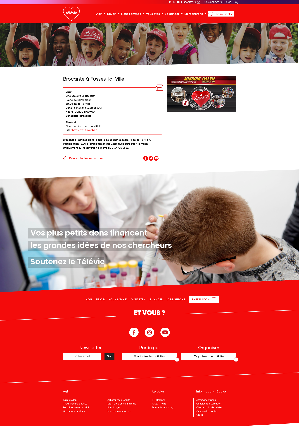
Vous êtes (153, 14)
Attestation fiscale (206, 400)
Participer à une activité (76, 407)
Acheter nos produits (118, 400)
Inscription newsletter (119, 411)
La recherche (193, 14)
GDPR (199, 415)
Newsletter (191, 2)
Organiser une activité (75, 403)
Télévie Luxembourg (162, 407)
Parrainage (113, 407)
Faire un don (224, 14)
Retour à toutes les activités (83, 158)
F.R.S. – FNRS (159, 403)
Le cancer (172, 14)
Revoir (111, 14)
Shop (228, 2)
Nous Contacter (213, 2)
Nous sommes (131, 14)
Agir (99, 14)
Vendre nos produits (74, 411)
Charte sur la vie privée (209, 407)
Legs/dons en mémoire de (121, 403)
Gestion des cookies (207, 411)
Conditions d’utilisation (208, 403)
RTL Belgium (158, 400)
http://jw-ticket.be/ (84, 130)
